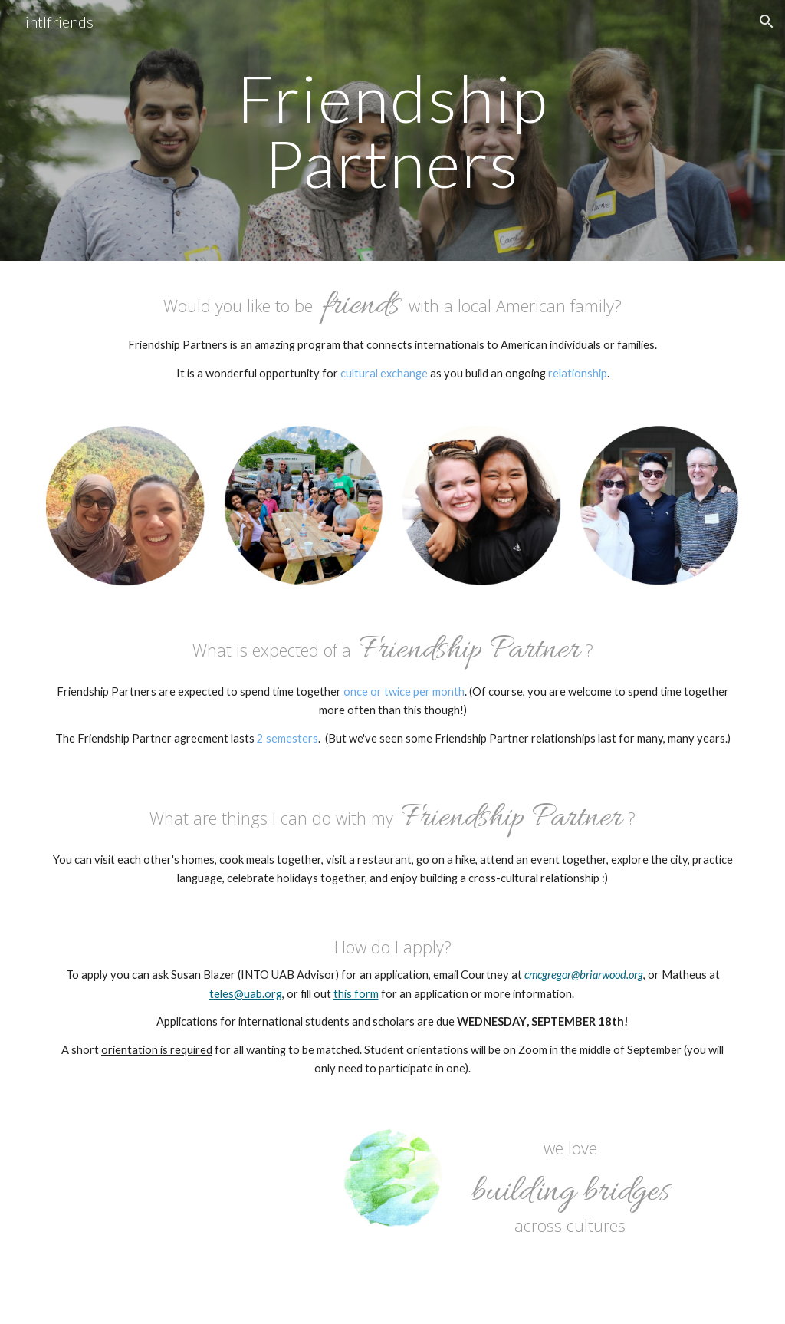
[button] (766, 21)
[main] (392, 131)
